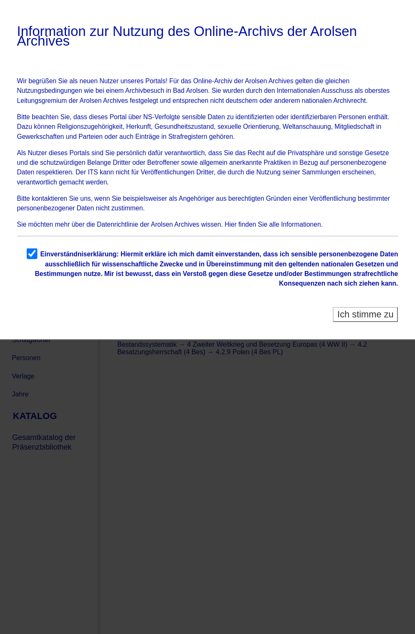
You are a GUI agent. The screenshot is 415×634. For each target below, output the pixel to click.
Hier (231, 224)
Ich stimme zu (365, 314)
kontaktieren (49, 198)
